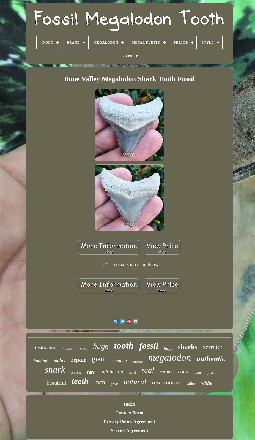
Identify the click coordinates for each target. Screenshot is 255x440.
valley (191, 384)
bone (197, 372)
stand (132, 372)
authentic (210, 359)
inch (99, 382)
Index (129, 404)
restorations (166, 382)
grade (210, 373)
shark (55, 369)
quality (59, 360)
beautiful (56, 383)
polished (76, 372)
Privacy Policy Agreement (129, 421)
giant (99, 359)
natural (135, 381)
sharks (188, 347)
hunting (40, 360)
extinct (166, 371)
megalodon (169, 357)
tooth (124, 345)
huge (100, 346)
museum (68, 348)
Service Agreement (129, 430)
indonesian (111, 371)
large (168, 348)
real (147, 369)
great (114, 384)
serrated (213, 347)
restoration (45, 348)
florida (83, 349)
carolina (137, 361)
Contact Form (129, 412)
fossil (148, 346)
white (206, 383)
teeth (80, 381)
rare (91, 372)
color (183, 371)
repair (78, 359)
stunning (119, 360)
